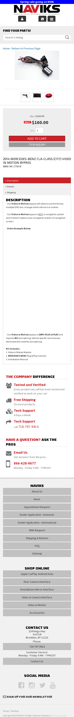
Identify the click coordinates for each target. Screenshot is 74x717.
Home (6, 48)
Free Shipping (25, 399)
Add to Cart (37, 138)
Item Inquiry (37, 144)
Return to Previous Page (26, 48)
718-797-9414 (28, 426)
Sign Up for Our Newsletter (29, 696)
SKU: (6, 166)
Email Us (20, 452)
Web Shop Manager (58, 715)
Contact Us (37, 661)
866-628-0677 (25, 463)
